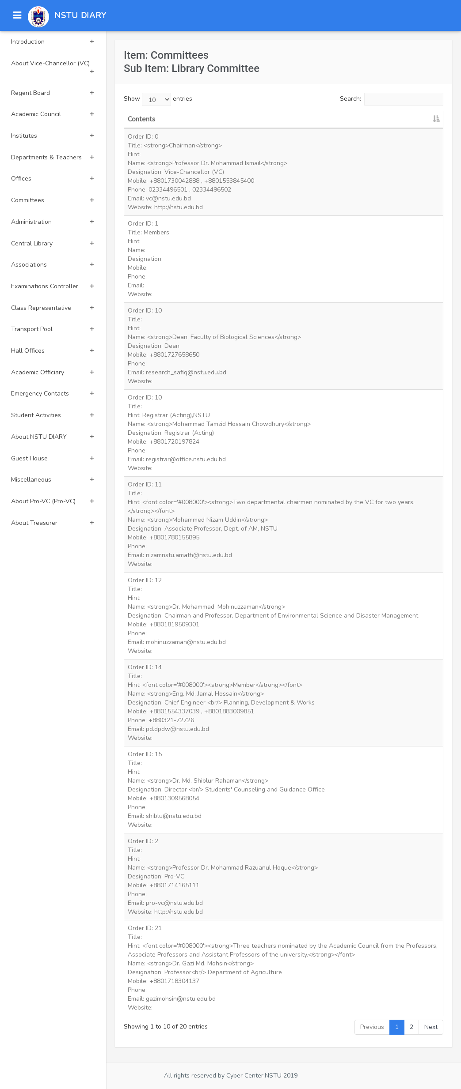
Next (431, 1027)
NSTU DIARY (80, 15)
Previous (372, 1027)
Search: (391, 99)
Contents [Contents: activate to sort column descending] (141, 119)
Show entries (158, 99)
